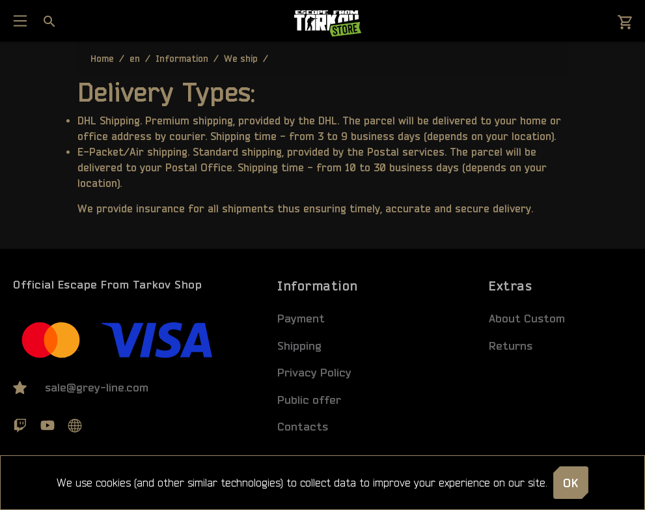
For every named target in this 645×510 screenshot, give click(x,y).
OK (571, 482)
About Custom (527, 318)
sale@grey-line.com (96, 387)
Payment (301, 318)
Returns (510, 345)
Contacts (302, 426)
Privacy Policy (314, 372)
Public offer (309, 399)
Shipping (299, 345)
